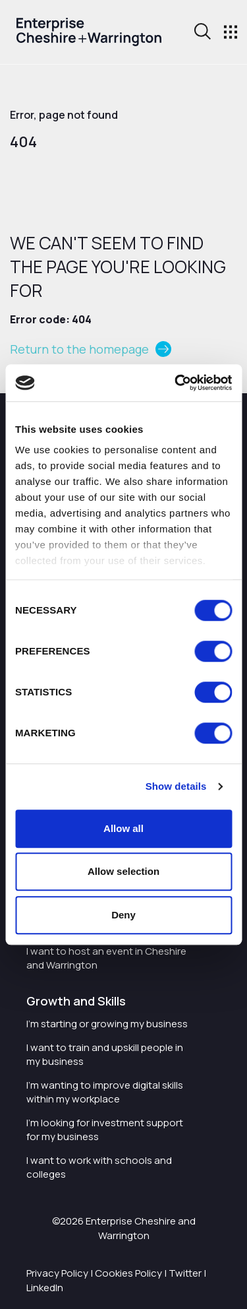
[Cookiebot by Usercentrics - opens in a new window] (176, 382)
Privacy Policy (57, 1273)
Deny (123, 914)
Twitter (185, 1273)
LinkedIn (44, 1287)
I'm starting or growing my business (107, 1024)
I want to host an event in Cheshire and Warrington (106, 958)
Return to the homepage (79, 349)
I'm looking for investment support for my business (104, 1129)
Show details (176, 786)
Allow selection (123, 871)
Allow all (123, 828)
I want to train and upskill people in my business (104, 1054)
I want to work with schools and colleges (99, 1167)
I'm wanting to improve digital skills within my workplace (104, 1092)
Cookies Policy (128, 1273)
